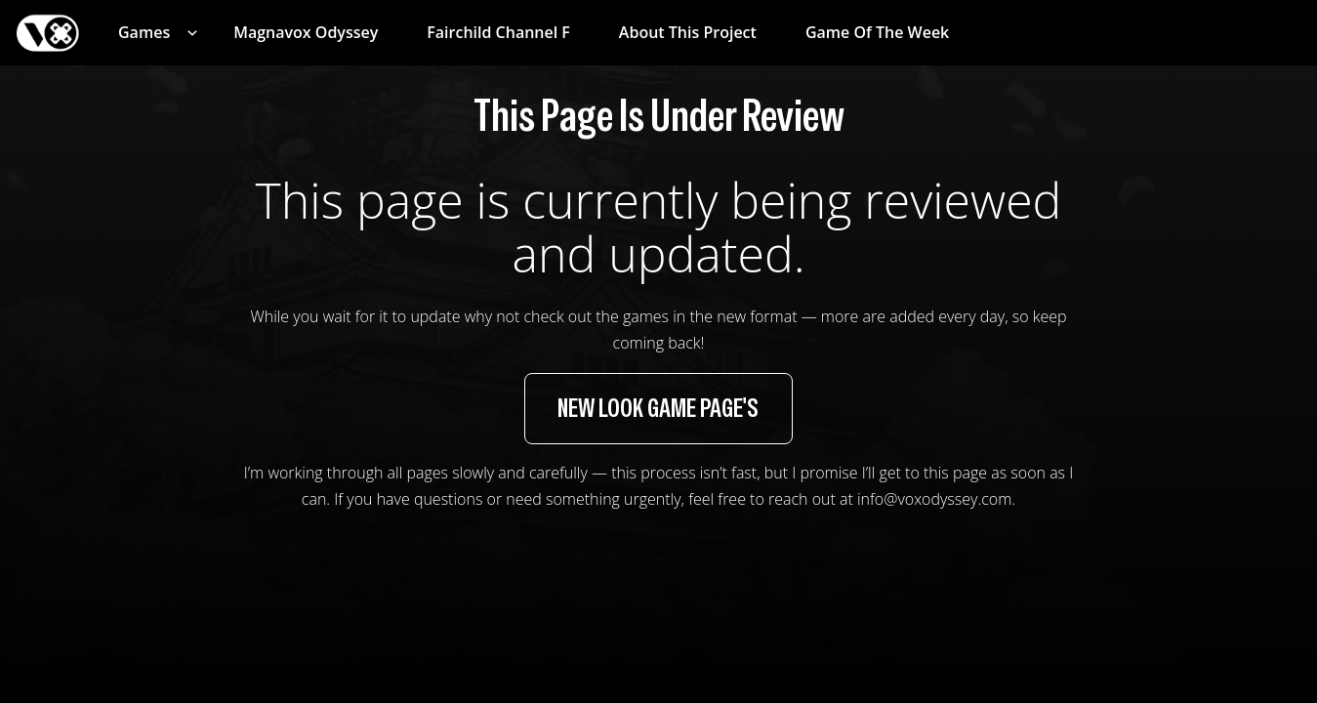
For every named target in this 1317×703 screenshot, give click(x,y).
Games (144, 32)
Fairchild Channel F (498, 32)
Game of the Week (877, 32)
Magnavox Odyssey (305, 32)
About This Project (688, 32)
